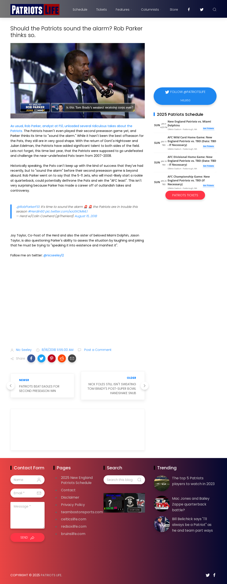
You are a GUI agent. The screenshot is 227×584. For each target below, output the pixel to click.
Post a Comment (97, 350)
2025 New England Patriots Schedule (77, 480)
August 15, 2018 (85, 216)
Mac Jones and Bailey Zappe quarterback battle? (190, 504)
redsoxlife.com (73, 526)
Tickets (101, 9)
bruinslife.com (73, 533)
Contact (68, 490)
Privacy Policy (73, 504)
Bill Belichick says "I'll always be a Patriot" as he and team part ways (192, 524)
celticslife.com (73, 519)
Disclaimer (70, 497)
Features (124, 9)
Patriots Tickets (185, 195)
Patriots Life (51, 575)
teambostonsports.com (82, 512)
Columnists (151, 9)
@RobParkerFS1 (28, 206)
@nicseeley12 (53, 255)
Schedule (80, 9)
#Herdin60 (36, 211)
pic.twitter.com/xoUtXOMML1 (66, 211)
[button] (31, 358)
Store (174, 9)
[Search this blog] (124, 479)
